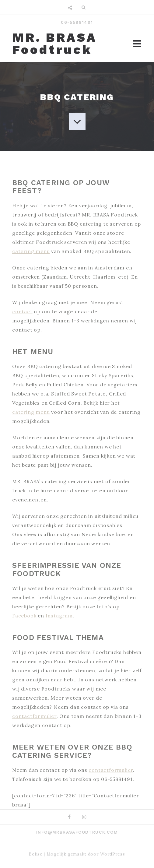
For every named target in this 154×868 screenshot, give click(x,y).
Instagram (59, 616)
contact (22, 311)
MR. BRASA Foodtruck (54, 44)
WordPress (112, 854)
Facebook (24, 616)
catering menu (31, 251)
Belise (35, 854)
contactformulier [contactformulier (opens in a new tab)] (34, 716)
